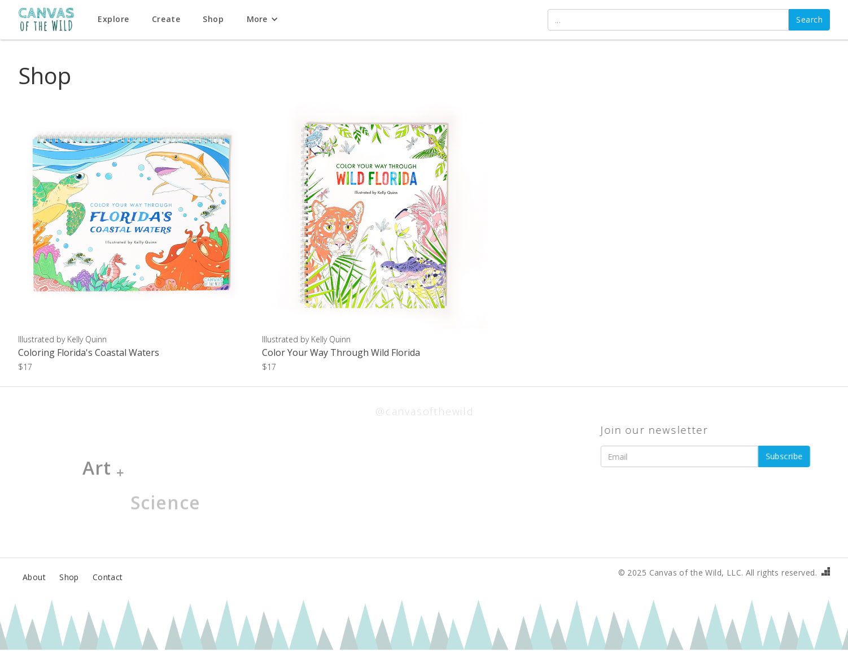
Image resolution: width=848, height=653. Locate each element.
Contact (108, 577)
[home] (52, 20)
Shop (69, 577)
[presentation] (684, 495)
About (34, 577)
